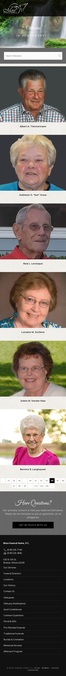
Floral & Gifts (10, 621)
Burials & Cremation (14, 639)
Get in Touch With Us (33, 525)
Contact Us (9, 591)
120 (41, 486)
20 (14, 480)
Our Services (10, 567)
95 (58, 480)
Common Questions (13, 615)
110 (35, 486)
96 (63, 480)
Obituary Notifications (15, 603)
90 (30, 480)
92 (41, 480)
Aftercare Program (13, 651)
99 (25, 486)
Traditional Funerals (14, 633)
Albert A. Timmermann (33, 126)
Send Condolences (13, 609)
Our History (9, 585)
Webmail (46, 668)
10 (8, 480)
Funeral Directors (12, 573)
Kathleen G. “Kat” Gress (33, 195)
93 (47, 480)
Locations (8, 579)
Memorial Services (13, 645)
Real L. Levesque (33, 263)
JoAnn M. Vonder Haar (33, 401)
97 (14, 486)
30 (19, 480)
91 (36, 480)
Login (37, 668)
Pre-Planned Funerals (14, 627)
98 (19, 486)
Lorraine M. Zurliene (33, 332)
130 (46, 486)
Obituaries (9, 597)
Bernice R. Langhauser (33, 469)
